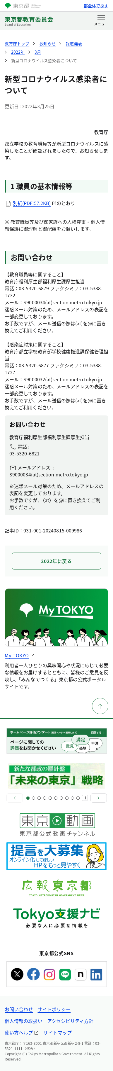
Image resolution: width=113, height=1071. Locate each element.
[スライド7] (61, 798)
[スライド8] (67, 798)
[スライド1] (28, 798)
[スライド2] (33, 798)
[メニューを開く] (101, 21)
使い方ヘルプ (19, 1032)
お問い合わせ (19, 1009)
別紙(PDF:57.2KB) (32, 203)
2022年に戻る (56, 561)
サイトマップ (57, 1032)
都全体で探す (96, 5)
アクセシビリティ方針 (70, 1020)
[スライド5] (50, 798)
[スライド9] (72, 798)
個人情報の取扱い (23, 1020)
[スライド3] (39, 798)
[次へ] (98, 798)
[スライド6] (55, 798)
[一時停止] (85, 798)
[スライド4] (44, 798)
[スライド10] (78, 798)
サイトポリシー (54, 1009)
